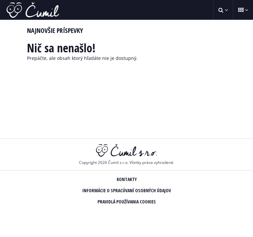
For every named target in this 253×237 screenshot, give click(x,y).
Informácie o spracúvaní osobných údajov (126, 190)
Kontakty (127, 179)
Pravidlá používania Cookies (127, 201)
